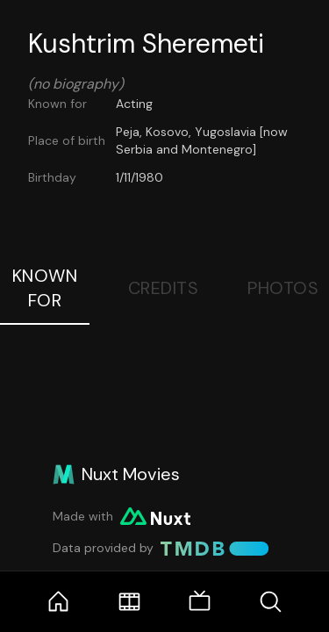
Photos (282, 287)
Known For (45, 288)
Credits (163, 287)
